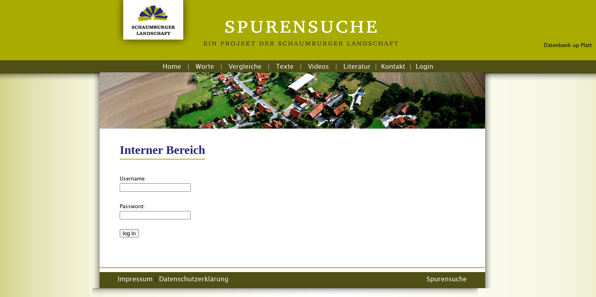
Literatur (357, 66)
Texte (285, 66)
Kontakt (393, 66)
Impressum (135, 279)
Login (424, 66)
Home (172, 66)
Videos (318, 66)
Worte (205, 66)
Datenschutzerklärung (194, 279)
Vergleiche (245, 66)
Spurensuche (447, 279)
